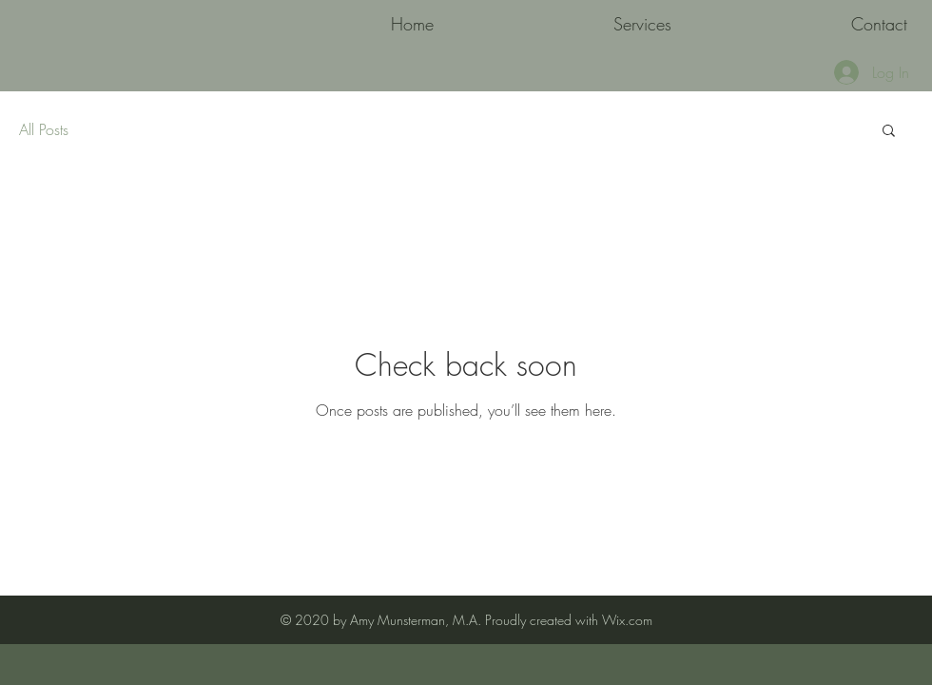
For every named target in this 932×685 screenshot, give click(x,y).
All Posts (43, 129)
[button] (889, 132)
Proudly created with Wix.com (568, 620)
